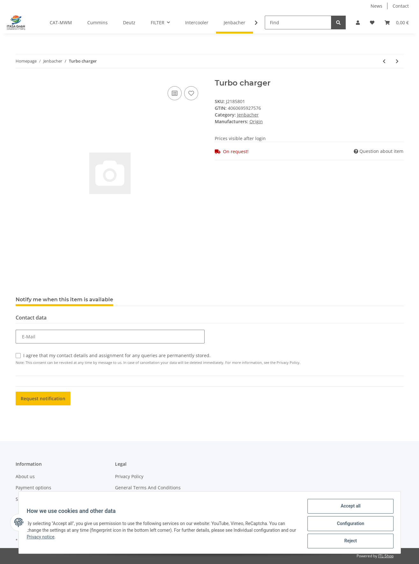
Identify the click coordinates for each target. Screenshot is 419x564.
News (376, 6)
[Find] (298, 22)
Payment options (33, 488)
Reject (348, 541)
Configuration (348, 524)
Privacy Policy (129, 476)
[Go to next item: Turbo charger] (397, 61)
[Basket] (396, 22)
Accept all (348, 508)
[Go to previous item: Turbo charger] (384, 61)
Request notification (43, 398)
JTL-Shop (386, 556)
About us (25, 476)
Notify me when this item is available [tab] (64, 300)
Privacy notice (50, 538)
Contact (401, 6)
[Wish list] (372, 22)
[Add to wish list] (191, 93)
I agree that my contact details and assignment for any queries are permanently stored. (117, 355)
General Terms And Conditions (148, 488)
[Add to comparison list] (175, 93)
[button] (358, 22)
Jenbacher (248, 115)
